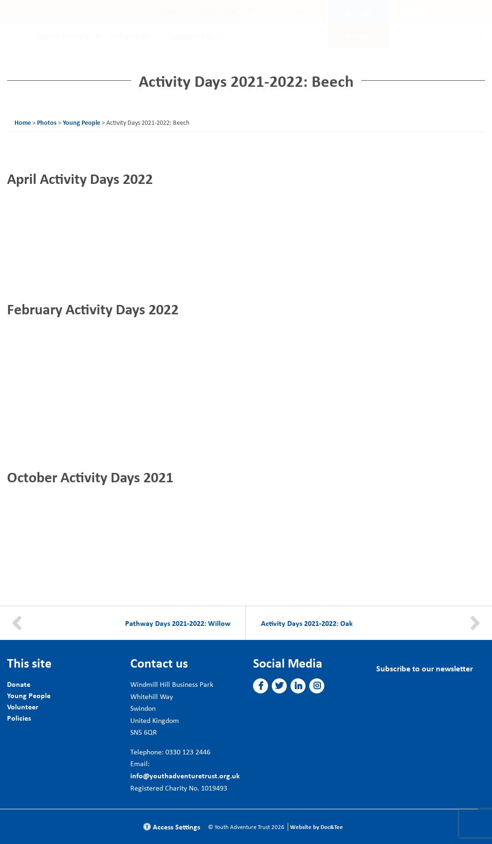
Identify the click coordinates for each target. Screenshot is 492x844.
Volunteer (129, 35)
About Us (211, 12)
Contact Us (303, 12)
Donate (18, 684)
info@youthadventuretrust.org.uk (185, 775)
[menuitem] (170, 12)
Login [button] (359, 12)
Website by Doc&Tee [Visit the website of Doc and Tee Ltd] (316, 827)
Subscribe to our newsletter (424, 668)
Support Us (190, 35)
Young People (63, 35)
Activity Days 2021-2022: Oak (307, 623)
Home (170, 12)
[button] (261, 686)
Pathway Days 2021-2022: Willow (178, 623)
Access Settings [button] (171, 826)
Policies (19, 718)
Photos (258, 12)
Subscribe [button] (412, 12)
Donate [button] (358, 35)
